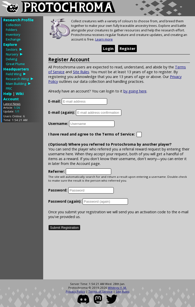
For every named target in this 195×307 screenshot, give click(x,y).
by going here (135, 91)
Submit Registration (64, 227)
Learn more (104, 39)
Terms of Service (100, 291)
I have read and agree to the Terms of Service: (91, 134)
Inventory (13, 34)
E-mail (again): (61, 112)
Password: (57, 190)
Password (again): (65, 201)
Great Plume (15, 64)
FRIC (9, 88)
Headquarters (16, 69)
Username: (58, 123)
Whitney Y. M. (117, 288)
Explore (10, 44)
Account (11, 99)
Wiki (20, 93)
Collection (13, 25)
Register (127, 48)
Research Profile (18, 19)
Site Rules (81, 71)
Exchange (13, 39)
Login (108, 48)
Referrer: (56, 171)
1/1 (17, 111)
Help (7, 93)
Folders (11, 29)
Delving (11, 59)
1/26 (17, 107)
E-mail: (54, 101)
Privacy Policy (75, 291)
